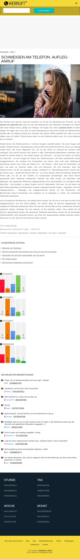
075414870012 (18, 392)
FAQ (34, 541)
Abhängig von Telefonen (11, 248)
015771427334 (10, 516)
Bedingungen (69, 541)
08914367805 (20, 400)
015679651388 (21, 444)
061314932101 (43, 516)
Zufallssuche (34, 544)
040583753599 (43, 491)
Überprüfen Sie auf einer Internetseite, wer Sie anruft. (23, 255)
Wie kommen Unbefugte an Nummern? (17, 263)
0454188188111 (10, 485)
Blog (12, 52)
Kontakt (45, 544)
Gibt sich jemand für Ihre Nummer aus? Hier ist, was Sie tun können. (29, 252)
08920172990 (17, 427)
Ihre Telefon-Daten (9, 259)
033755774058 (18, 408)
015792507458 (19, 417)
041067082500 (43, 522)
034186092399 (16, 463)
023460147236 (10, 522)
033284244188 (43, 485)
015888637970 (16, 383)
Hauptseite (4, 52)
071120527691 (22, 436)
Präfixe (58, 541)
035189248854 (43, 496)
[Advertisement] (40, 33)
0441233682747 (10, 511)
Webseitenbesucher (46, 541)
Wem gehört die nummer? (14, 541)
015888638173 (16, 452)
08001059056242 (44, 511)
